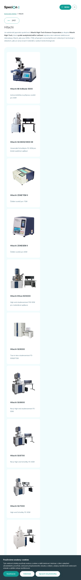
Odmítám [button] (27, 574)
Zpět (12, 20)
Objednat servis (22, 525)
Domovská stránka (10, 14)
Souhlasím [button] (11, 574)
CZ (74, 7)
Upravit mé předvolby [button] (48, 574)
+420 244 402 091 (22, 532)
